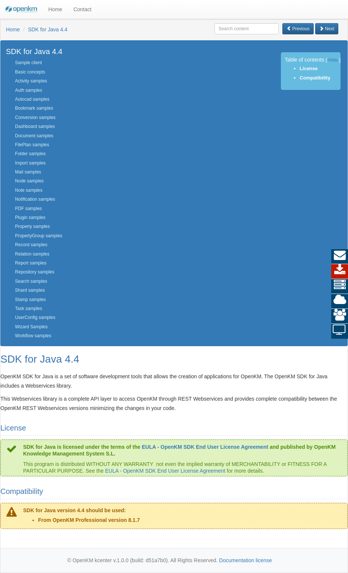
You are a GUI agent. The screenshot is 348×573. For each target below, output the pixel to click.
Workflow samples (33, 335)
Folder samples (30, 153)
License (308, 68)
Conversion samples (35, 117)
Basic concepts (30, 72)
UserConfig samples (35, 317)
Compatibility (315, 78)
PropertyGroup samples (38, 235)
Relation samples (32, 254)
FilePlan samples (32, 144)
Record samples (31, 244)
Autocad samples (32, 99)
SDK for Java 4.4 (48, 29)
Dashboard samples (35, 126)
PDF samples (28, 208)
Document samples (34, 135)
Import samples (30, 163)
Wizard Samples (31, 326)
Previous (298, 28)
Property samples (32, 226)
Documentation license (245, 560)
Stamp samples (30, 299)
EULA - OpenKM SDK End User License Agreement (205, 447)
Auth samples (28, 90)
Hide (333, 60)
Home (55, 9)
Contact (82, 9)
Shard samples (30, 290)
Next (326, 28)
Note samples (28, 190)
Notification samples (35, 199)
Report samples (30, 263)
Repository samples (34, 272)
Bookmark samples (34, 108)
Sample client (28, 62)
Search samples (31, 281)
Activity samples (31, 81)
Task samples (28, 308)
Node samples (29, 181)
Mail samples (28, 172)
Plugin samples (30, 217)
